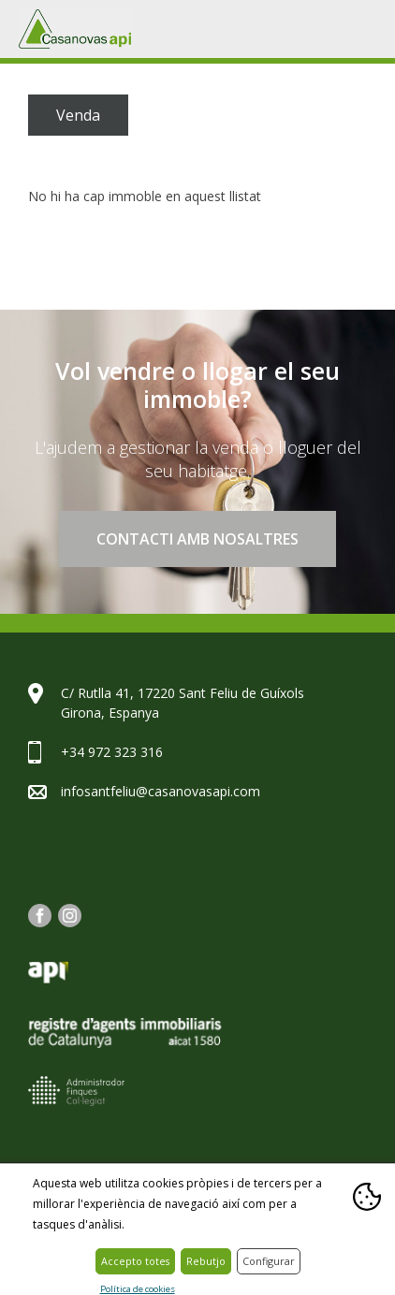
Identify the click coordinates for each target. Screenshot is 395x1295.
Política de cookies (137, 1290)
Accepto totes (135, 1261)
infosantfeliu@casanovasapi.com (160, 791)
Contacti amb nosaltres (197, 539)
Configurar (268, 1261)
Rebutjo (206, 1261)
